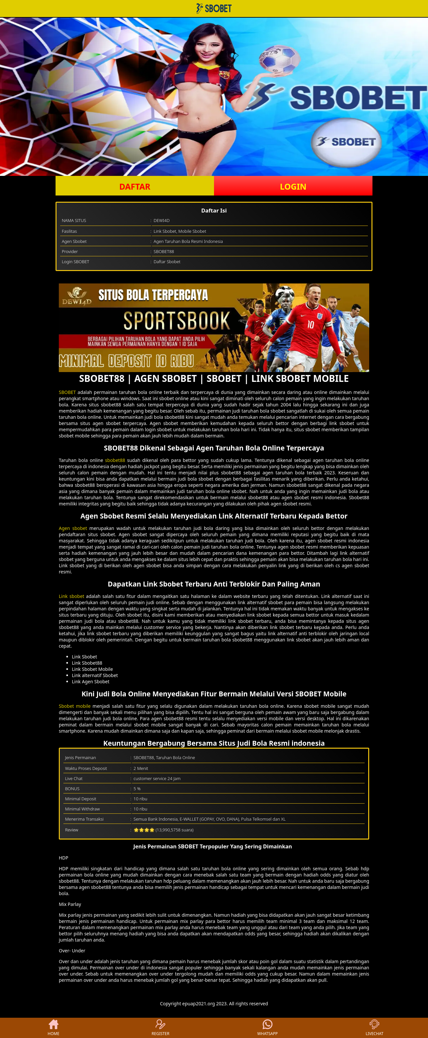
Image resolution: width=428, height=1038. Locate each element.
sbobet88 (116, 460)
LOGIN (293, 186)
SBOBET (68, 392)
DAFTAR (134, 186)
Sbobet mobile (75, 706)
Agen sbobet (73, 528)
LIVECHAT (374, 1027)
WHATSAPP (267, 1027)
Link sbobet (71, 596)
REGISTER (160, 1027)
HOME (53, 1027)
